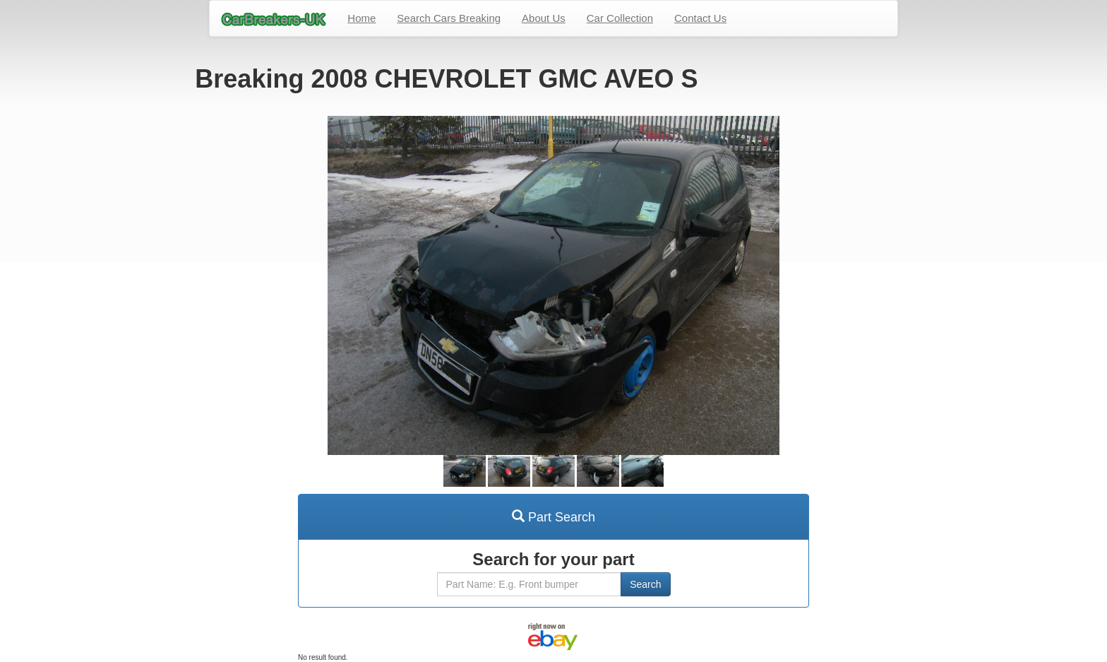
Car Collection (620, 18)
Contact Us (700, 18)
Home (361, 18)
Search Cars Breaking (449, 18)
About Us (544, 18)
